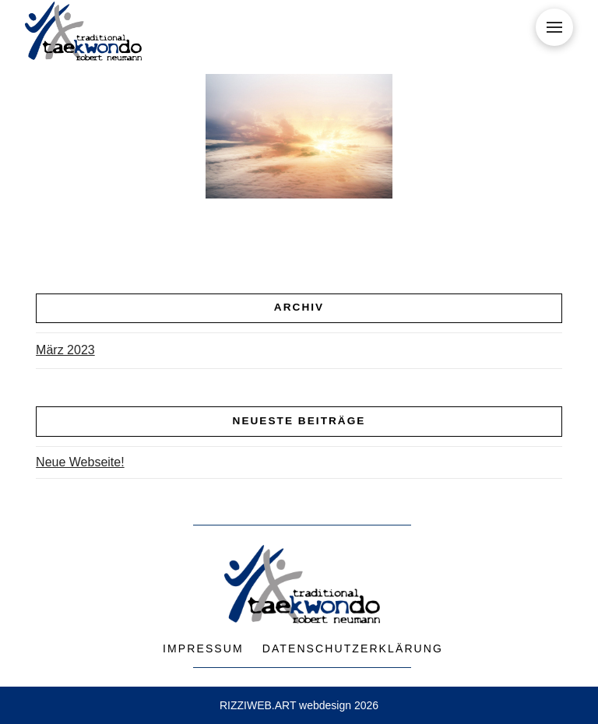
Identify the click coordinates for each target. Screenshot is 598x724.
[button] (554, 27)
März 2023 (65, 350)
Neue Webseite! (80, 462)
